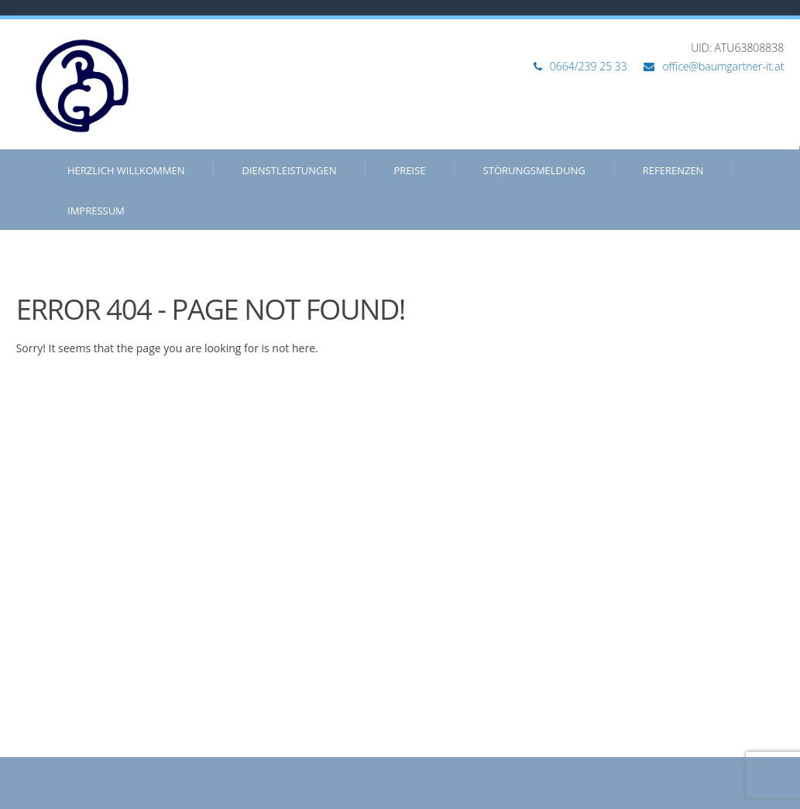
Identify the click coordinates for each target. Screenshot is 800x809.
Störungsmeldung (534, 170)
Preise (410, 170)
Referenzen (673, 170)
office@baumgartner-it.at (723, 66)
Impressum (96, 211)
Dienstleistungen (289, 170)
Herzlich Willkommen (126, 170)
